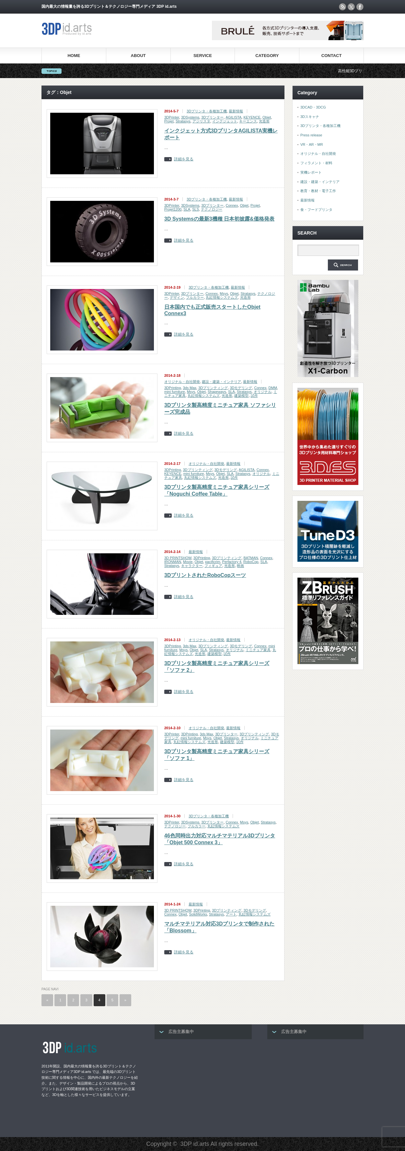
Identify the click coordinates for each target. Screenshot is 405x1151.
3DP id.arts (194, 1144)
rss (342, 6)
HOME (73, 55)
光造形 (264, 121)
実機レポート (311, 172)
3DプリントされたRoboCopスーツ (205, 575)
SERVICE (202, 55)
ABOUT (138, 55)
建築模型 (241, 395)
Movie (187, 562)
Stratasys (183, 121)
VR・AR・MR (311, 144)
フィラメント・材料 (316, 163)
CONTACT (331, 55)
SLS (195, 209)
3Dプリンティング (213, 388)
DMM (273, 388)
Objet (266, 117)
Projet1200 (172, 209)
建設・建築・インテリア (221, 382)
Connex (232, 205)
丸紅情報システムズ (222, 297)
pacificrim (212, 562)
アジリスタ (201, 121)
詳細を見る (183, 159)
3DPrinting (172, 388)
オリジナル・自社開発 (182, 382)
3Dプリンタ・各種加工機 (207, 111)
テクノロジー (211, 209)
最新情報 (236, 111)
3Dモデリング (241, 388)
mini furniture (174, 392)
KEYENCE (251, 117)
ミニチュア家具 (258, 650)
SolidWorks (198, 914)
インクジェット (224, 121)
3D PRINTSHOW (177, 558)
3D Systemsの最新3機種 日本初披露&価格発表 (219, 219)
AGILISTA (234, 117)
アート (231, 914)
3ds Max (189, 388)
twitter (351, 6)
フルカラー (195, 297)
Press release (311, 135)
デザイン (177, 297)
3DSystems (190, 117)
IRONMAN (172, 562)
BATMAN (251, 558)
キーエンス (248, 121)
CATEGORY (267, 55)
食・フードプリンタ (316, 210)
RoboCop (250, 562)
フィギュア (213, 566)
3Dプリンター (212, 117)
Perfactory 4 (231, 562)
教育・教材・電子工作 (318, 191)
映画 (240, 566)
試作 (254, 395)
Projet (169, 121)
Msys (224, 293)
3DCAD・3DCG (313, 107)
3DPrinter (171, 117)
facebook (360, 6)
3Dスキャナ (309, 117)
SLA (186, 209)
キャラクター (191, 566)
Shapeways (217, 392)
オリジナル (263, 392)
